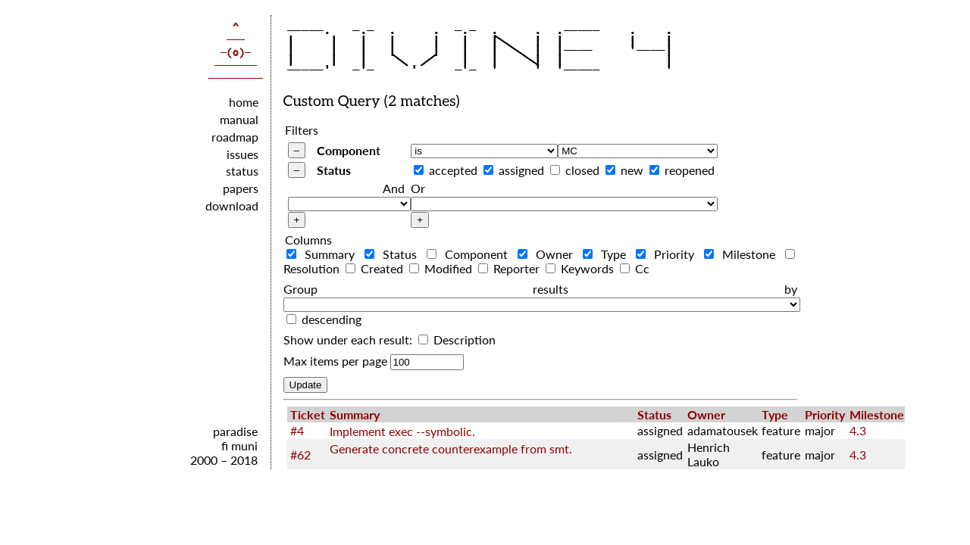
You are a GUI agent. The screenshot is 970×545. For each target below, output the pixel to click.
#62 (300, 454)
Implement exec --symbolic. (402, 431)
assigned (521, 170)
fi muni (239, 445)
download (231, 205)
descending (331, 319)
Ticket (307, 414)
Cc (634, 268)
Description (457, 339)
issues (242, 154)
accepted (453, 170)
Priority (668, 254)
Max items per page (335, 360)
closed (582, 170)
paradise (235, 431)
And (394, 188)
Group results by (540, 289)
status (242, 171)
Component (348, 150)
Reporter (510, 268)
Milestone (743, 254)
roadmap (234, 136)
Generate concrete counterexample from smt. (451, 448)
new (632, 170)
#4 (297, 430)
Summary (323, 254)
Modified (442, 268)
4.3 (858, 430)
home (243, 102)
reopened (690, 170)
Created (376, 268)
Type (608, 254)
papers (240, 188)
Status (334, 170)
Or (418, 188)
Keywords (581, 268)
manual (239, 119)
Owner (549, 254)
